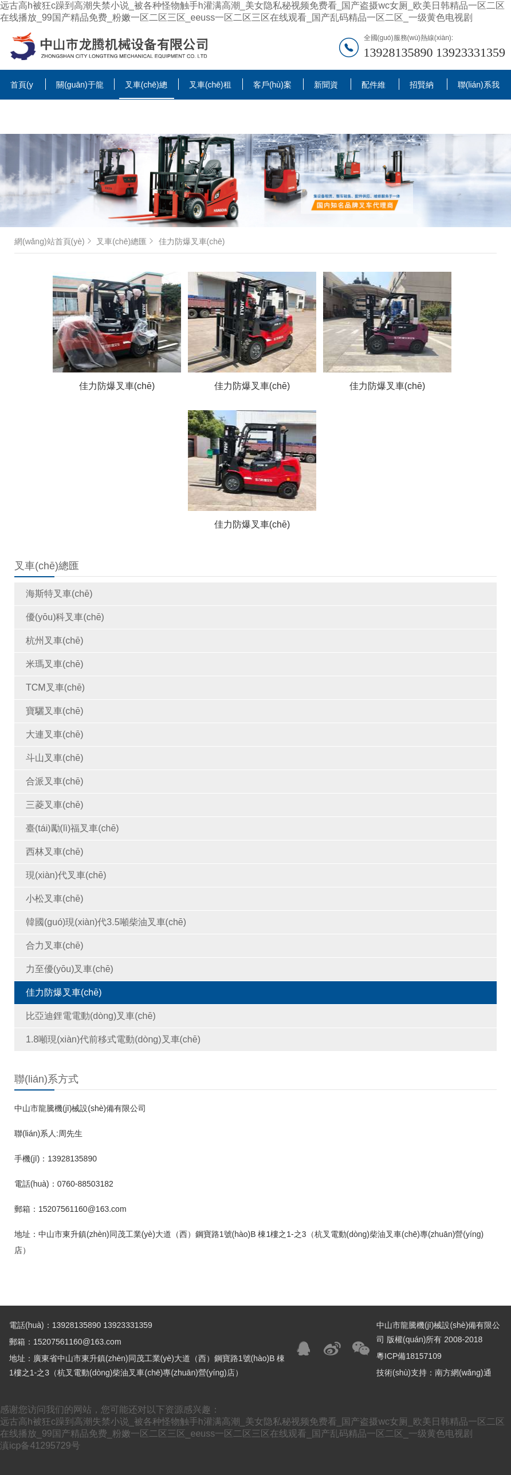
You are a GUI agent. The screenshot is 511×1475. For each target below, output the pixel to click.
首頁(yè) (21, 89)
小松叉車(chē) (54, 898)
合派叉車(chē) (54, 781)
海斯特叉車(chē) (59, 593)
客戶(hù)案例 (272, 89)
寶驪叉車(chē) (54, 711)
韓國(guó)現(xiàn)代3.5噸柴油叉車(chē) (106, 922)
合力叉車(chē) (54, 945)
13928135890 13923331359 (435, 52)
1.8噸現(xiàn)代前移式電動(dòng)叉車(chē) (113, 1039)
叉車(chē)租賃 (210, 89)
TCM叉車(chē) (55, 687)
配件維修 (373, 89)
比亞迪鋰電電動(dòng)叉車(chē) (91, 1016)
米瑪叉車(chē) (54, 664)
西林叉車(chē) (54, 852)
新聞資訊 (326, 89)
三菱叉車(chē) (54, 805)
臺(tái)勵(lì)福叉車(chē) (72, 828)
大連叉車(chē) (54, 734)
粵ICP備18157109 (409, 1356)
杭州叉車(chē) (54, 640)
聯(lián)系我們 (479, 89)
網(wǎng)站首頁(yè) (54, 241)
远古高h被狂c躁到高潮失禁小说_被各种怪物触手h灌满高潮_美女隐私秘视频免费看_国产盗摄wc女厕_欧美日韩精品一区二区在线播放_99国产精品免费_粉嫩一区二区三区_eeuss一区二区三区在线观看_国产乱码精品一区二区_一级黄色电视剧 (252, 11)
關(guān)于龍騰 (79, 89)
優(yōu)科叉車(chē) (65, 617)
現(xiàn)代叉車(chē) (66, 875)
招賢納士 (422, 89)
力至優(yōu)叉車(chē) (69, 969)
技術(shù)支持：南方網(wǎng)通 (434, 1372)
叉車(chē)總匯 (146, 89)
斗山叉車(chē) (54, 758)
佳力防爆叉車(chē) (63, 992)
